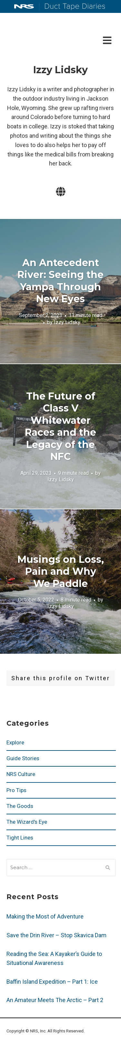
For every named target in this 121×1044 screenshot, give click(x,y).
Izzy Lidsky (67, 322)
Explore (15, 742)
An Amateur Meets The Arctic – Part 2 (54, 1000)
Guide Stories (22, 758)
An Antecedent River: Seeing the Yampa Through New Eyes (60, 281)
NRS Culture (20, 774)
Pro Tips (16, 790)
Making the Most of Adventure (45, 916)
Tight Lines (19, 837)
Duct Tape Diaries (72, 6)
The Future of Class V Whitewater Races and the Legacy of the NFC (60, 426)
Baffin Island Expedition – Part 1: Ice (52, 981)
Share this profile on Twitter (60, 678)
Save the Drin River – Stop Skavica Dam (56, 935)
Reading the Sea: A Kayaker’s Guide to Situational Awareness (54, 958)
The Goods (19, 806)
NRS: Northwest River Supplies (24, 6)
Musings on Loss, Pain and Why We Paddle (60, 571)
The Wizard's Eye (26, 822)
